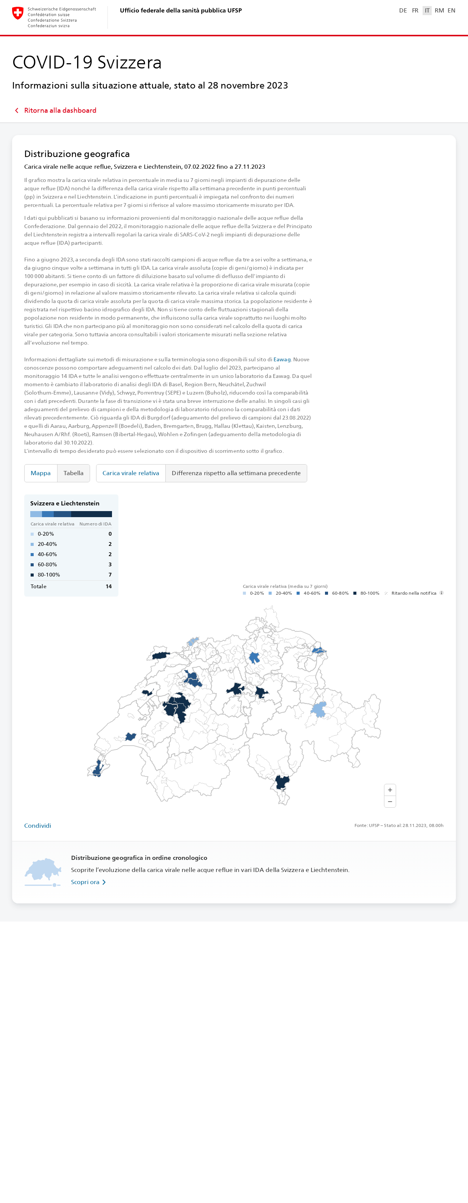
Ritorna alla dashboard (54, 110)
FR (415, 10)
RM (439, 10)
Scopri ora (90, 882)
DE (403, 10)
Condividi (37, 825)
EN (451, 10)
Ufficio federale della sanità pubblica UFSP (181, 10)
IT (427, 10)
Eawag (282, 359)
